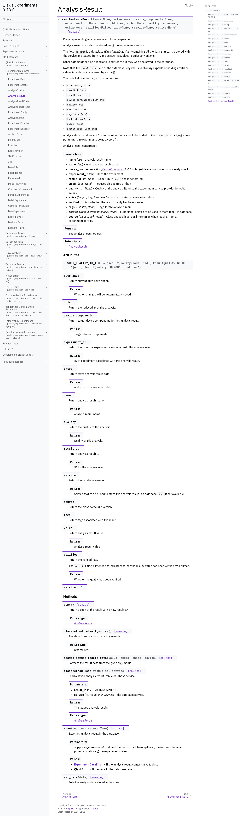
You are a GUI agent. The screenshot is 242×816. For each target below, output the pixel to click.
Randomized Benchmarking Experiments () (24, 311)
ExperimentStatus (18, 84)
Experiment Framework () (23, 72)
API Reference (10, 57)
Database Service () (24, 267)
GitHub (6, 349)
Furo (95, 808)
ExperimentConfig (17, 112)
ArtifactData (15, 134)
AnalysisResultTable (19, 106)
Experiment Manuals (13, 51)
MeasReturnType (17, 183)
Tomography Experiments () (24, 323)
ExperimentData (17, 79)
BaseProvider (15, 150)
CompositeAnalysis (18, 205)
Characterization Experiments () (24, 298)
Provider (12, 145)
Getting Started (11, 35)
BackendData (15, 222)
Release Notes (11, 343)
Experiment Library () (22, 235)
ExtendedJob (15, 172)
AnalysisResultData (18, 101)
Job (10, 161)
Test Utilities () (20, 288)
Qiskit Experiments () (17, 64)
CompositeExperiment (20, 189)
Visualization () (24, 278)
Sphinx (71, 808)
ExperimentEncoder (18, 123)
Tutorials (7, 40)
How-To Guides (11, 46)
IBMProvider (15, 156)
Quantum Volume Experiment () (24, 335)
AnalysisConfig (16, 117)
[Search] (24, 19)
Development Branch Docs (17, 354)
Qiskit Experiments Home (16, 29)
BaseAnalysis (15, 216)
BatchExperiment (17, 200)
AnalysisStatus (16, 90)
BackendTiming (16, 227)
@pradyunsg (85, 808)
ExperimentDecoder (19, 128)
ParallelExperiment (18, 194)
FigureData (14, 139)
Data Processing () (24, 244)
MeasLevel (14, 178)
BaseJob (13, 167)
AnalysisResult (16, 95)
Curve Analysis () (24, 255)
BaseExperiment (17, 211)
